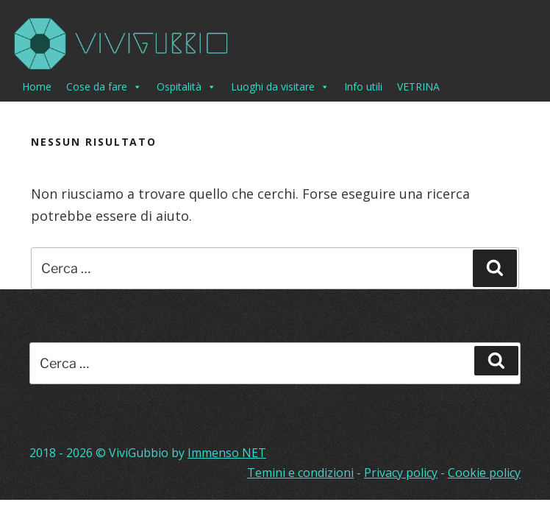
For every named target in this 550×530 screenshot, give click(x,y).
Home (36, 86)
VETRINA (418, 86)
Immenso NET (227, 453)
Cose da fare (104, 87)
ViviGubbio (138, 453)
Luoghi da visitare (280, 87)
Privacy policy (401, 472)
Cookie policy (484, 472)
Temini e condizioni (300, 472)
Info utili (363, 86)
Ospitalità (186, 87)
